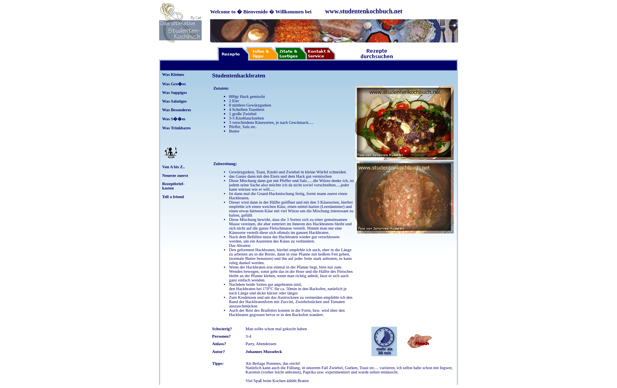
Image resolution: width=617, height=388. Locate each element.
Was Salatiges (174, 101)
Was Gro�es (174, 84)
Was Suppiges (174, 92)
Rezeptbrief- (173, 184)
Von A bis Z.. (173, 167)
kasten (168, 188)
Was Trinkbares (176, 128)
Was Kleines (173, 74)
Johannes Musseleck (264, 351)
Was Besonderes (176, 110)
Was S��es (173, 119)
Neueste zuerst (175, 175)
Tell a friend (173, 197)
